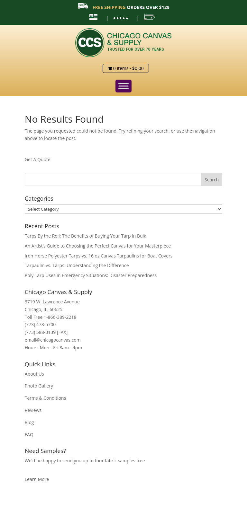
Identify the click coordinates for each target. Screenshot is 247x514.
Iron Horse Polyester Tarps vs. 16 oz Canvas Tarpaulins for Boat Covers (99, 256)
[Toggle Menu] (123, 86)
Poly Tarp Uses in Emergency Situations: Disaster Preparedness (91, 275)
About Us (34, 374)
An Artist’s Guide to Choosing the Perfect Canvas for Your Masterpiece (98, 246)
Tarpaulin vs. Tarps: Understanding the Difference (77, 265)
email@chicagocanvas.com (53, 340)
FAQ (29, 434)
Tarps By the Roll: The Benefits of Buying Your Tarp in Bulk (85, 236)
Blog (29, 422)
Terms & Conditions (45, 398)
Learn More (37, 479)
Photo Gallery (39, 386)
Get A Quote (37, 159)
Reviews (33, 410)
